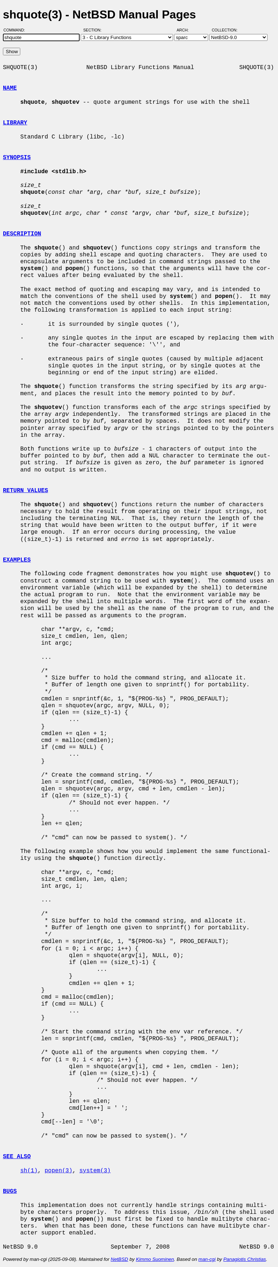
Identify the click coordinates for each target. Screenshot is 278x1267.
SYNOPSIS (17, 158)
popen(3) (58, 1171)
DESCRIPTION (22, 234)
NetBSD (119, 1259)
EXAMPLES (17, 560)
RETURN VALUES (25, 491)
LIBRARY (15, 123)
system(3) (94, 1171)
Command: (16, 30)
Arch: (186, 30)
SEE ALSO (17, 1157)
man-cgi (206, 1259)
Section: (94, 30)
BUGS (10, 1191)
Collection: (224, 30)
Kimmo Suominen (155, 1259)
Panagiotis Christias (244, 1259)
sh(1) (29, 1171)
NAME (10, 88)
